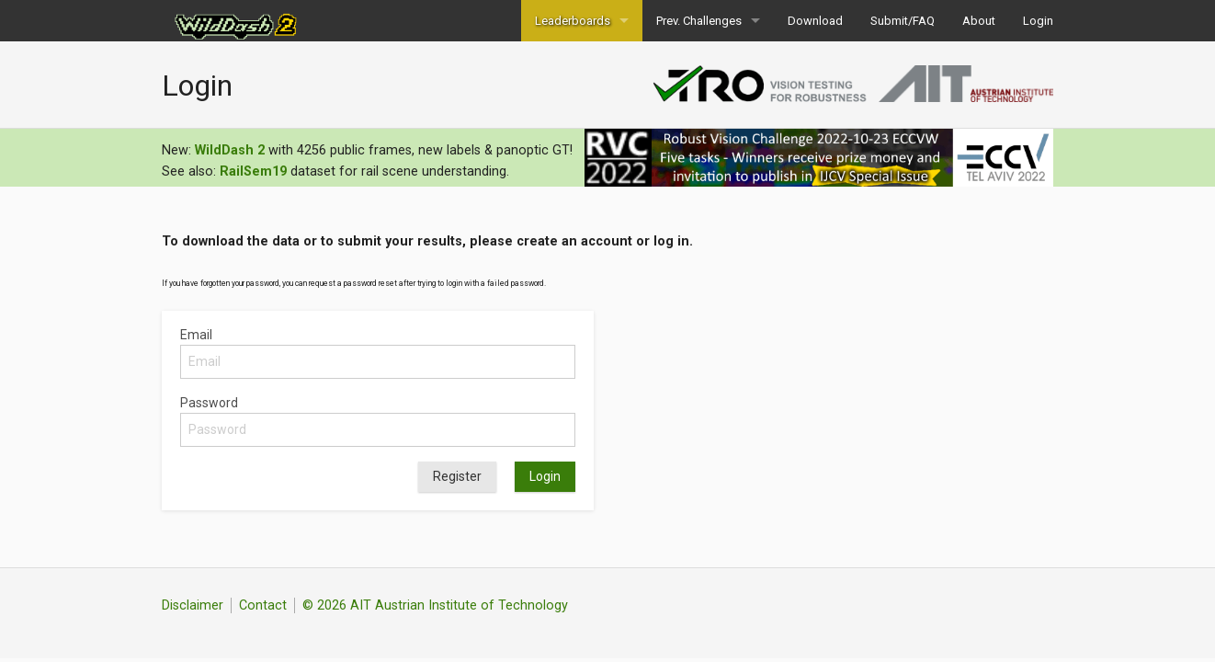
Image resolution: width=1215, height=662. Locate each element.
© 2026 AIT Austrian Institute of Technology (435, 605)
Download (815, 21)
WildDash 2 (230, 150)
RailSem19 (253, 171)
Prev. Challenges (699, 21)
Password (209, 402)
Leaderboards (572, 21)
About (978, 21)
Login (1038, 21)
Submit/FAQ (902, 21)
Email (196, 334)
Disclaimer (192, 605)
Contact (263, 605)
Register (457, 476)
